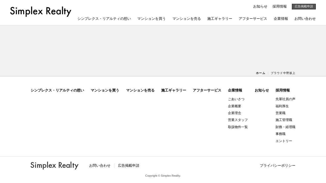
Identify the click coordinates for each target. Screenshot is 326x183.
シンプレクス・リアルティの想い (104, 19)
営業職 (281, 113)
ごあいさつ (236, 99)
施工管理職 (284, 120)
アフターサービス (253, 19)
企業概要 (234, 106)
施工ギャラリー (219, 19)
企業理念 (234, 113)
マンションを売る (186, 19)
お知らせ (260, 6)
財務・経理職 (285, 127)
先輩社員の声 (285, 99)
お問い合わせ (305, 19)
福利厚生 (282, 106)
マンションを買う (151, 19)
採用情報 (280, 6)
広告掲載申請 (304, 6)
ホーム (260, 72)
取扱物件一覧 (238, 127)
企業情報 (281, 19)
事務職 (281, 134)
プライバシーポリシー (277, 165)
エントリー (284, 141)
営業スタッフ (238, 120)
